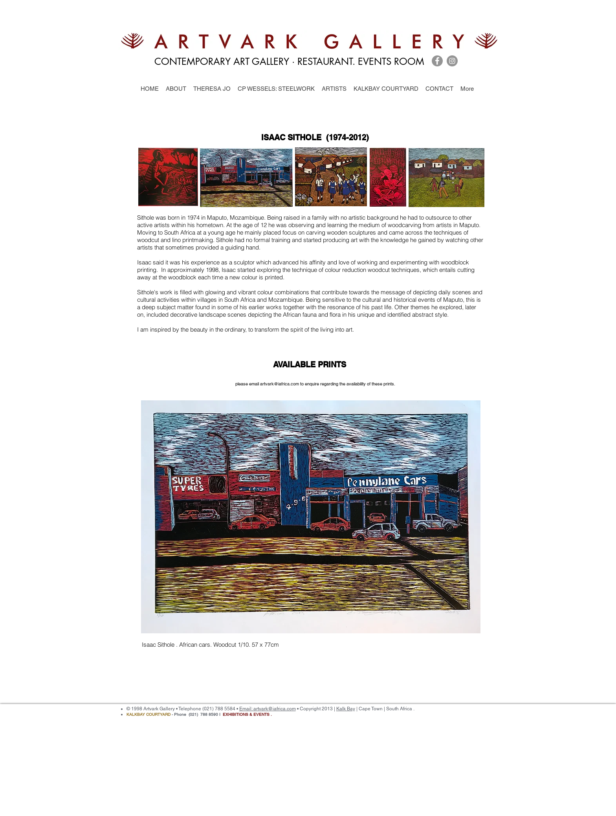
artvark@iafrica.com (279, 384)
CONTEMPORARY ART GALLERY (221, 61)
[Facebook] (437, 60)
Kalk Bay (345, 708)
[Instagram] (452, 60)
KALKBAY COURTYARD (148, 714)
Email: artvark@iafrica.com (267, 708)
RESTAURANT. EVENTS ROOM (362, 61)
